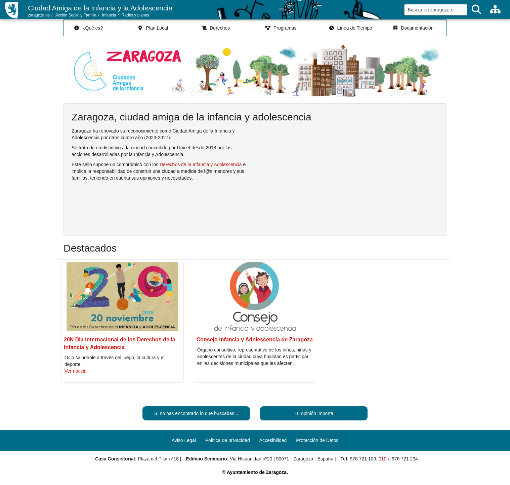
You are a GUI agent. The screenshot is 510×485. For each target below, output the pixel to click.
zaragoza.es (39, 15)
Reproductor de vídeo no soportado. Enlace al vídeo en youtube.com (349, 177)
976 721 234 (405, 458)
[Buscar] (476, 9)
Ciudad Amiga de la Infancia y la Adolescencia (100, 8)
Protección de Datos (317, 440)
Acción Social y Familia (75, 15)
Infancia (109, 15)
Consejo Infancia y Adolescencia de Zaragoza (255, 339)
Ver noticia (75, 371)
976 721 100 (363, 458)
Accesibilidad (273, 440)
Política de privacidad (227, 440)
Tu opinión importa (313, 413)
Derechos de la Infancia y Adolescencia (201, 164)
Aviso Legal (184, 440)
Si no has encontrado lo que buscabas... (196, 413)
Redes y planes (135, 15)
